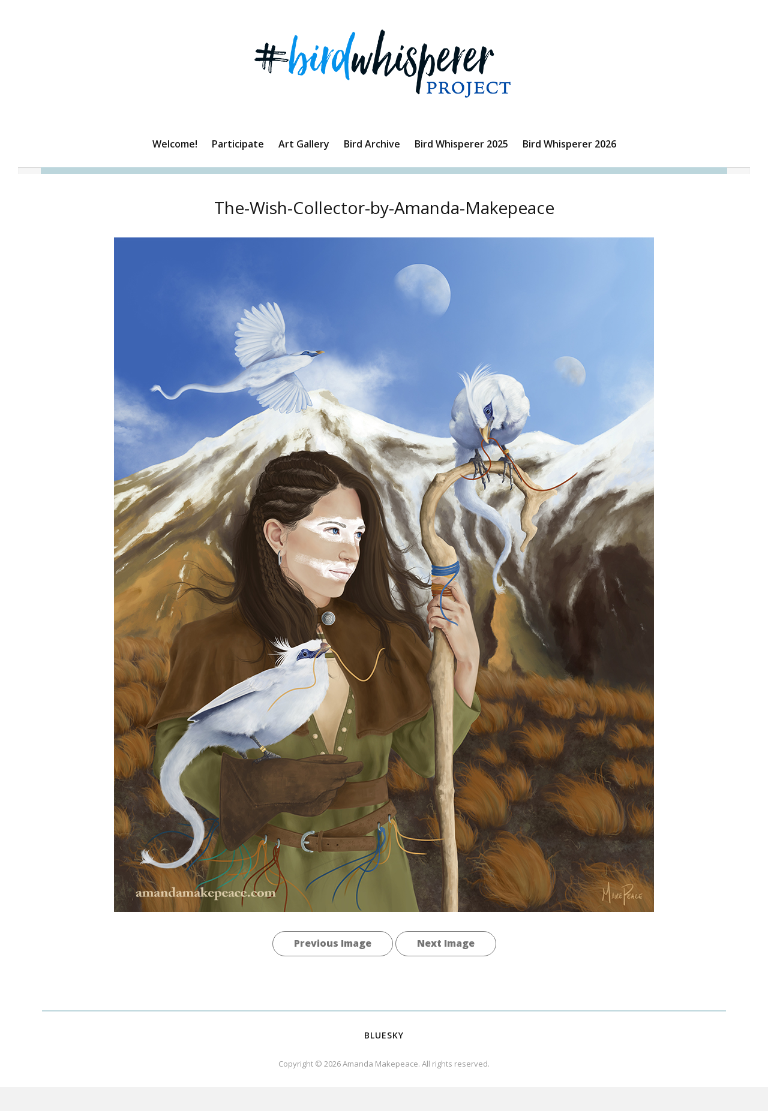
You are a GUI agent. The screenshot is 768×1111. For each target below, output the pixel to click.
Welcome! (174, 143)
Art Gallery (303, 143)
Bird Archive (372, 143)
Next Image (446, 943)
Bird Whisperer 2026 (569, 143)
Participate (238, 143)
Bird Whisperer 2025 (461, 143)
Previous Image (332, 943)
